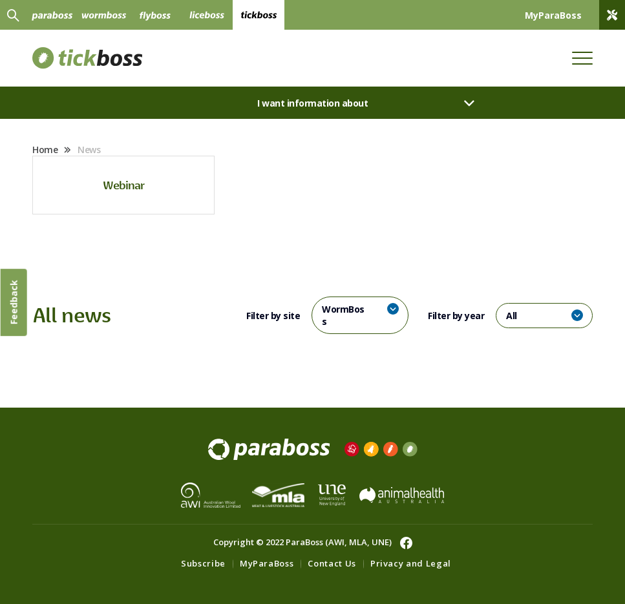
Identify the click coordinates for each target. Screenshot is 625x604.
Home (45, 149)
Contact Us (332, 563)
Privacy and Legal (410, 563)
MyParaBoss (267, 563)
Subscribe (203, 563)
